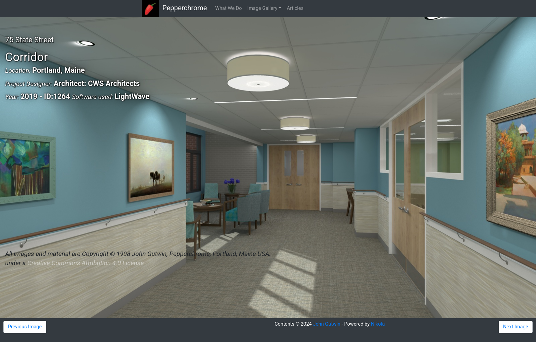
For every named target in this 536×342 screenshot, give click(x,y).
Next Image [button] (515, 327)
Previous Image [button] (25, 327)
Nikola (378, 324)
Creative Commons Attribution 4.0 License (85, 263)
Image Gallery (262, 8)
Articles (295, 8)
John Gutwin (326, 324)
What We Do (228, 8)
